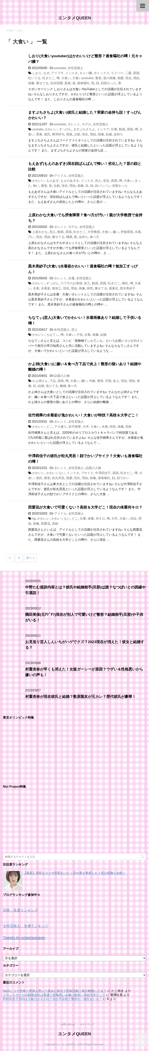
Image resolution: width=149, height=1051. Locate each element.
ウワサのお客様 (71, 283)
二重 (128, 73)
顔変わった (108, 83)
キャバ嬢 (86, 73)
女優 (71, 278)
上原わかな (40, 232)
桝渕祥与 (58, 134)
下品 (52, 380)
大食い (66, 78)
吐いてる (34, 78)
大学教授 (93, 232)
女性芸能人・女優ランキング (25, 926)
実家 (39, 134)
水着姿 (45, 288)
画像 (31, 83)
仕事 (114, 129)
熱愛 (120, 78)
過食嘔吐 (83, 83)
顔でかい (123, 478)
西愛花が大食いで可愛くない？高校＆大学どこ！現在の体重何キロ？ (85, 507)
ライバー (117, 73)
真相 (67, 83)
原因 (136, 73)
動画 (122, 129)
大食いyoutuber (83, 78)
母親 (69, 134)
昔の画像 (109, 78)
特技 (113, 426)
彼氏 (47, 134)
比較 (57, 185)
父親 (77, 134)
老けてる (52, 386)
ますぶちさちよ (84, 129)
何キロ (100, 518)
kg (34, 518)
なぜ (46, 73)
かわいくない (55, 473)
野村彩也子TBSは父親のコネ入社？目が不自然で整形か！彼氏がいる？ (52, 999)
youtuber (60, 68)
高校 (128, 426)
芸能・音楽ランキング (20, 910)
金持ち (118, 134)
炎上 (116, 380)
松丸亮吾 (58, 478)
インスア (103, 129)
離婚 (63, 386)
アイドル (60, 175)
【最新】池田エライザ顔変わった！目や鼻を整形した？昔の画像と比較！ (74, 873)
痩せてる (42, 83)
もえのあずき (70, 180)
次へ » (30, 557)
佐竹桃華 (74, 426)
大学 (86, 426)
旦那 (108, 380)
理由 (136, 78)
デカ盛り (60, 426)
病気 (90, 288)
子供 (79, 334)
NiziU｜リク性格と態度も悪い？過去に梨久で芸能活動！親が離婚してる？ (55, 990)
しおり (37, 73)
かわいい (51, 129)
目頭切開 (56, 83)
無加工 (56, 288)
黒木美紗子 (127, 288)
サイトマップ (87, 1024)
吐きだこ (48, 78)
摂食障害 (127, 232)
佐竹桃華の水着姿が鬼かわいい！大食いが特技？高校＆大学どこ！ (83, 415)
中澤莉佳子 (103, 473)
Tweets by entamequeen (24, 937)
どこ (49, 426)
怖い (36, 185)
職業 (69, 237)
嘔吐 (125, 283)
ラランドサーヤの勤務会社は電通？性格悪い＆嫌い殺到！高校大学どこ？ (54, 995)
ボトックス (101, 73)
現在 (128, 78)
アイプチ (57, 73)
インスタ (71, 73)
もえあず (52, 180)
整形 (98, 78)
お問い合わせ (68, 1024)
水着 (138, 232)
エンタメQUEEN (74, 18)
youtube (37, 129)
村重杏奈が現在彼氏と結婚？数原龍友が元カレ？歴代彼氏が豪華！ (80, 697)
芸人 (74, 329)
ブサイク (87, 473)
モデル (86, 124)
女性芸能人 (75, 68)
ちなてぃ (52, 334)
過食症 (113, 288)
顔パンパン (103, 185)
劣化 (106, 180)
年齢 (92, 380)
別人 (98, 180)
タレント (74, 124)
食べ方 (94, 237)
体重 (91, 518)
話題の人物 (62, 375)
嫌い (116, 232)
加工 (87, 283)
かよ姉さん (40, 380)
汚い (31, 237)
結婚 (109, 134)
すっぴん (65, 129)
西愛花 (45, 523)
